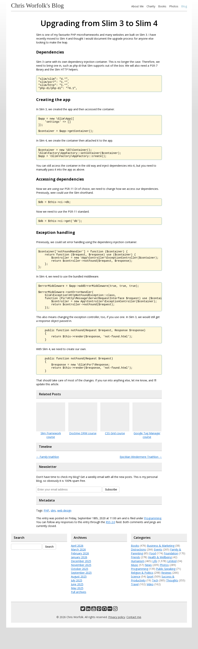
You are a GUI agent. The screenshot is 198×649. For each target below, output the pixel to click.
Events (158, 571)
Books (162, 6)
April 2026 (77, 567)
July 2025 (76, 602)
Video (150, 605)
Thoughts (172, 602)
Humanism (137, 582)
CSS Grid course (115, 454)
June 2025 (77, 605)
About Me (137, 6)
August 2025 (79, 598)
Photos (173, 6)
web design (64, 532)
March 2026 (78, 571)
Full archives (78, 613)
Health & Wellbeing (160, 578)
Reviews (166, 594)
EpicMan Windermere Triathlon (141, 478)
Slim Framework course (51, 456)
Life (154, 582)
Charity (151, 6)
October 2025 (79, 590)
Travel (135, 605)
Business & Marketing (160, 567)
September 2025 (81, 594)
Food (152, 575)
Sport (150, 598)
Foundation (171, 575)
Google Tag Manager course (147, 456)
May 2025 (77, 609)
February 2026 (80, 575)
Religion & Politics (142, 594)
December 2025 (81, 582)
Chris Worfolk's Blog (37, 5)
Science (135, 598)
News (148, 586)
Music (134, 586)
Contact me (133, 638)
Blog (184, 6)
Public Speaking (165, 590)
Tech (155, 602)
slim (53, 532)
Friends (135, 578)
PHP (46, 532)
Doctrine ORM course (82, 454)
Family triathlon (47, 478)
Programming (152, 539)
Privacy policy (116, 638)
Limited (172, 582)
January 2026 (79, 578)
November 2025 (81, 586)
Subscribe (111, 510)
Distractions (138, 571)
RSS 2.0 (110, 543)
